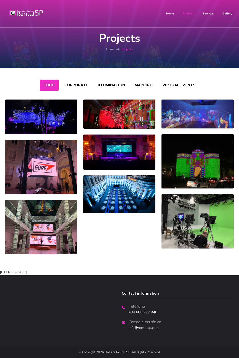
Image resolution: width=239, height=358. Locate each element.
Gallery (227, 13)
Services (208, 13)
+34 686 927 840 (143, 312)
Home (170, 13)
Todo (49, 85)
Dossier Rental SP (117, 352)
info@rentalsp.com (144, 327)
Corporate (76, 85)
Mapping (144, 85)
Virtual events (179, 85)
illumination (111, 85)
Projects (188, 13)
